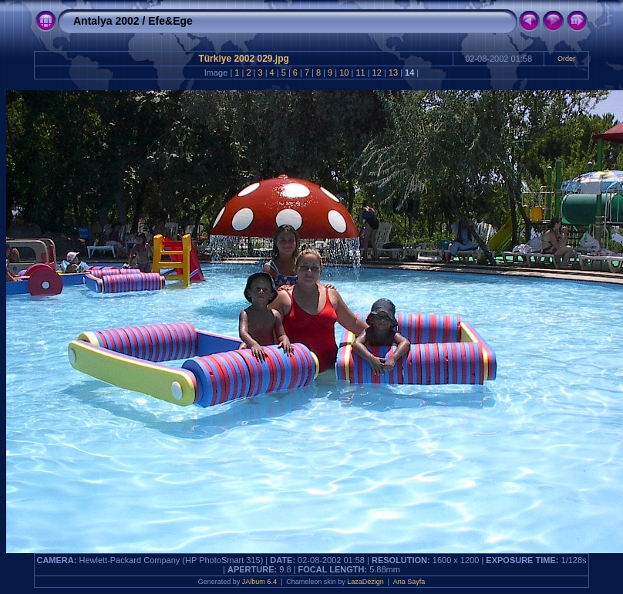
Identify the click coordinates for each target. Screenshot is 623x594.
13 (393, 72)
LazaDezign (365, 582)
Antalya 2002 (106, 21)
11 (360, 72)
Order (566, 58)
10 (344, 72)
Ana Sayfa (409, 582)
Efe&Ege (170, 21)
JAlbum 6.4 (259, 582)
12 (377, 72)
